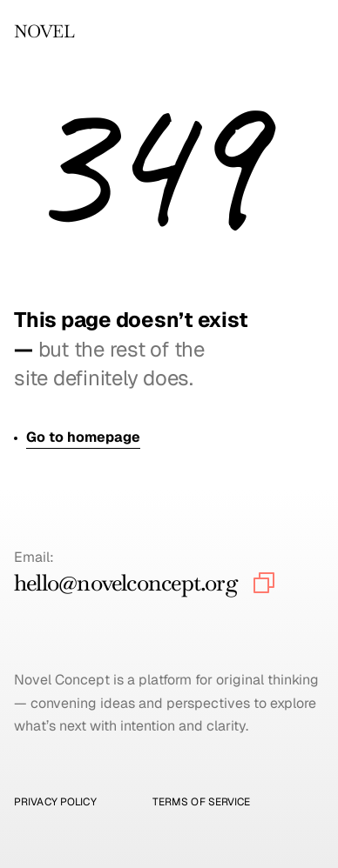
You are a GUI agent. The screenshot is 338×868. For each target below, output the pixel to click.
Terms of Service (201, 802)
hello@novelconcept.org (126, 583)
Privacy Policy (55, 802)
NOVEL (44, 31)
